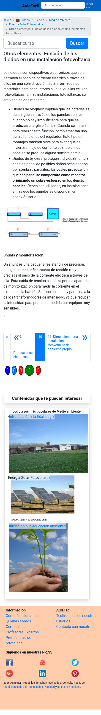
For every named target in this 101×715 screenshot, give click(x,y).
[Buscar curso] (63, 5)
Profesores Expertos (22, 632)
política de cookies (68, 686)
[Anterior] (22, 347)
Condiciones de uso (15, 686)
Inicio (7, 20)
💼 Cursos (23, 20)
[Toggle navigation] (7, 5)
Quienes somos (18, 621)
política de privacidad (42, 686)
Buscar (77, 43)
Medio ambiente (59, 20)
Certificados (15, 626)
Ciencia (39, 20)
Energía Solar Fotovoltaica (26, 24)
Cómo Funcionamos (22, 616)
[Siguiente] (68, 347)
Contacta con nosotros (74, 626)
